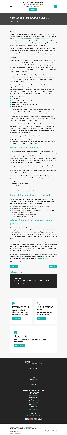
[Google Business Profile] (36, 415)
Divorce (26, 261)
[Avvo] (39, 415)
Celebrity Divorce (20, 261)
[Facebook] (27, 415)
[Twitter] (30, 415)
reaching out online (43, 258)
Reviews (33, 382)
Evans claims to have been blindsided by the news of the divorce (34, 38)
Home (33, 377)
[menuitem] (11, 433)
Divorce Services (33, 379)
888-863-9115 (33, 368)
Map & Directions (33, 395)
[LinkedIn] (33, 415)
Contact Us (33, 384)
